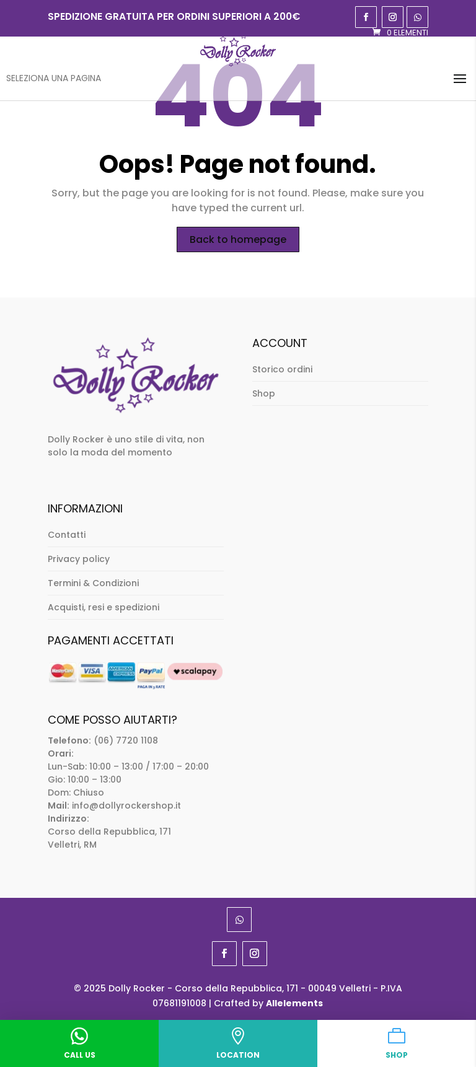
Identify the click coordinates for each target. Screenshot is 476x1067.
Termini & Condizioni (93, 583)
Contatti (67, 535)
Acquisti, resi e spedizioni (103, 607)
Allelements (294, 1003)
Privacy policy (79, 559)
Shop (263, 393)
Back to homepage (238, 239)
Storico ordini (282, 369)
